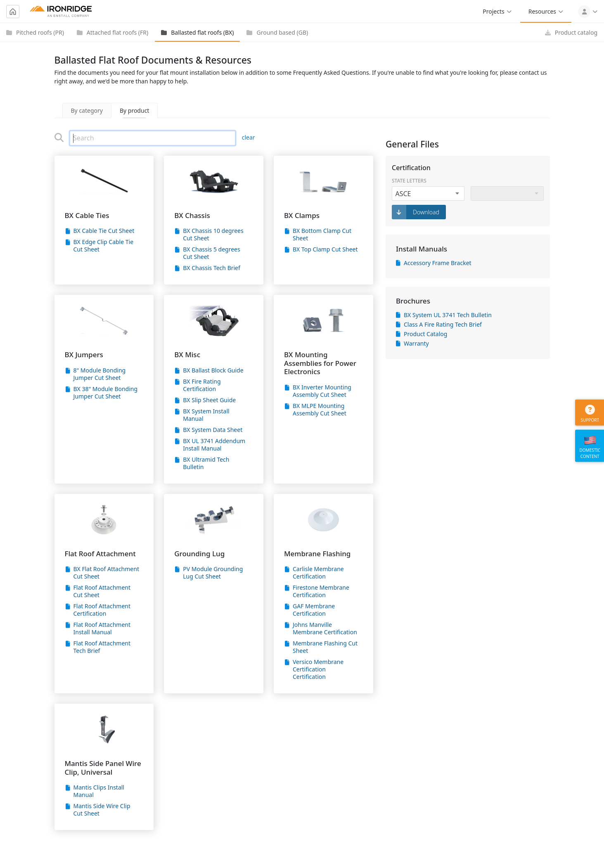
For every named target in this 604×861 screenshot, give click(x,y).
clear (248, 137)
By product (134, 110)
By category (87, 110)
